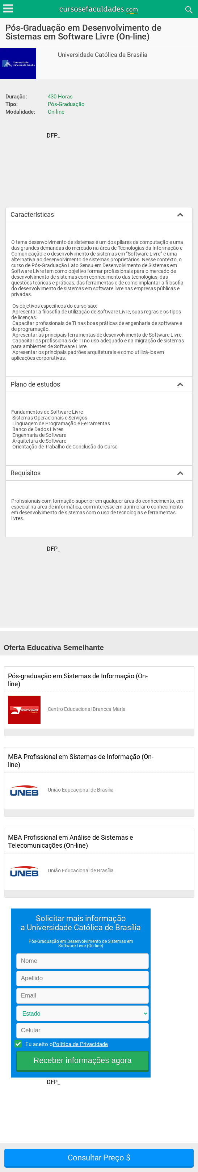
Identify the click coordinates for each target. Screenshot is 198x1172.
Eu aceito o (65, 1043)
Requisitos (25, 473)
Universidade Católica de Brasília (102, 55)
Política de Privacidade (80, 1044)
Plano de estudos (35, 384)
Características (32, 214)
